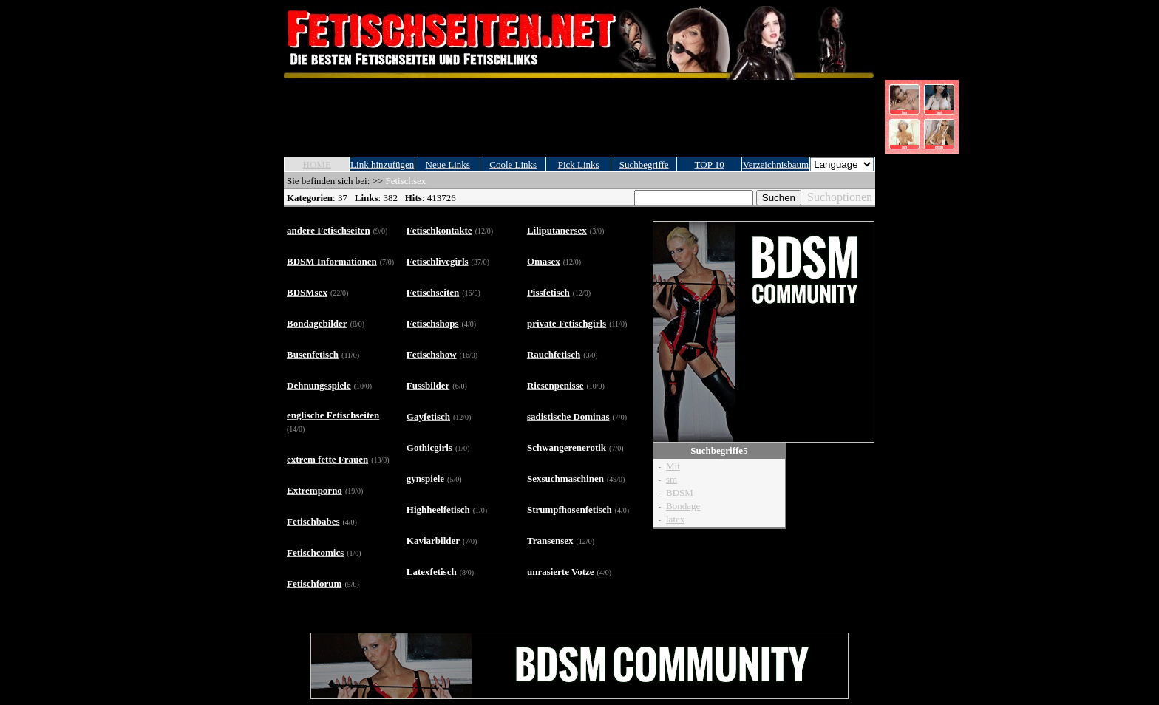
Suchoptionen (839, 197)
